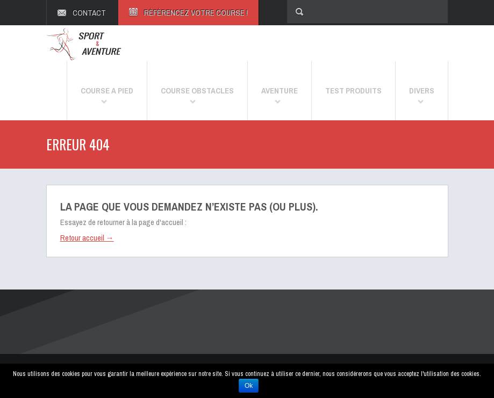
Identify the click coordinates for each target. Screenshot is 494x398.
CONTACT (89, 12)
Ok (249, 385)
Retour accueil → (87, 237)
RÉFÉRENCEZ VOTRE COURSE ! (196, 12)
